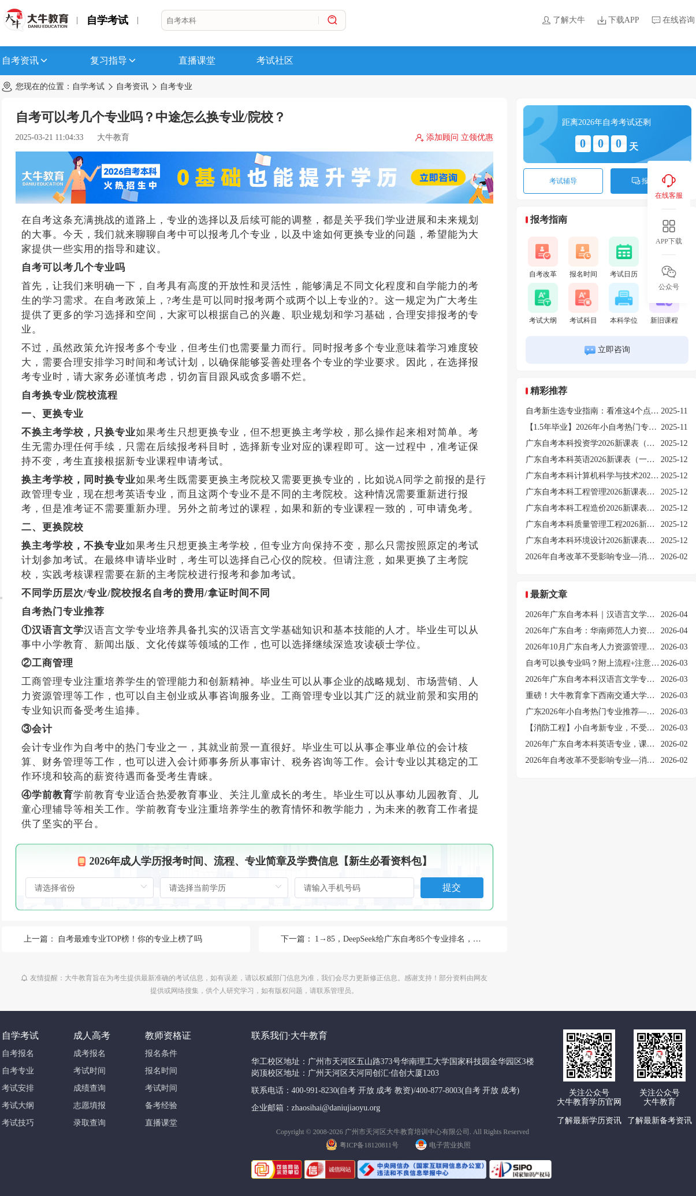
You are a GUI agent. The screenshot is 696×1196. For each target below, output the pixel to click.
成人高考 (91, 1035)
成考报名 (89, 1053)
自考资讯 (25, 61)
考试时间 (89, 1070)
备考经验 (161, 1105)
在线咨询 (673, 20)
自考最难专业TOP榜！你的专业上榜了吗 (130, 939)
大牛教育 (113, 137)
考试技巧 (18, 1123)
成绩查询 (89, 1088)
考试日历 (624, 257)
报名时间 (583, 257)
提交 (451, 887)
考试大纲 (543, 303)
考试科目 (583, 303)
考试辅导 (563, 181)
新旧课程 (664, 303)
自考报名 (18, 1053)
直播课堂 (196, 60)
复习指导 (113, 61)
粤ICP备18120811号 (362, 1144)
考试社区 (274, 60)
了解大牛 (563, 20)
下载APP (618, 20)
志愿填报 (89, 1105)
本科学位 (624, 303)
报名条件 (161, 1053)
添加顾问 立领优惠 (454, 137)
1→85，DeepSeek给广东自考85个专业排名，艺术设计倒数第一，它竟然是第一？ (458, 939)
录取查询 (89, 1123)
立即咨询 (606, 350)
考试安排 (18, 1088)
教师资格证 (168, 1035)
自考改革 (543, 257)
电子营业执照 (443, 1144)
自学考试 (107, 20)
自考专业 (176, 86)
